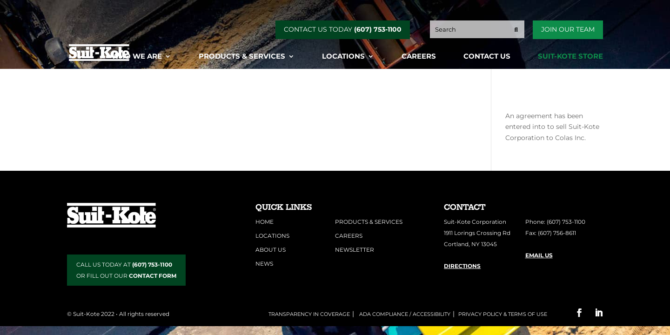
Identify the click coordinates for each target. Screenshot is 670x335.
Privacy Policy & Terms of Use (502, 314)
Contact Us (486, 56)
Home (264, 221)
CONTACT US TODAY (343, 29)
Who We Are (136, 56)
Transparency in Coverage (309, 314)
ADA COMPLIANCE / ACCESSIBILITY (404, 314)
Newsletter (354, 249)
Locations (343, 56)
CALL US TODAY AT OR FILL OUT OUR (126, 270)
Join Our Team (568, 29)
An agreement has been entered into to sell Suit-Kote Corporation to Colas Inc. (552, 127)
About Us (270, 249)
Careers (419, 56)
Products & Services (242, 56)
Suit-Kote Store (570, 56)
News (264, 263)
